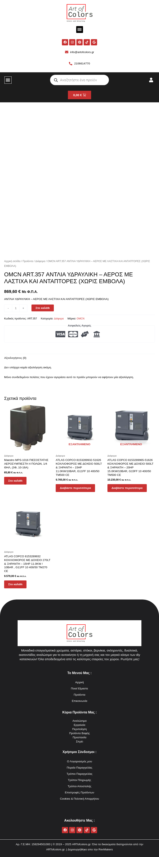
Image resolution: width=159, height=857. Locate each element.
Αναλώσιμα (79, 720)
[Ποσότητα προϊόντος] (15, 308)
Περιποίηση (79, 729)
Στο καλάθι (43, 307)
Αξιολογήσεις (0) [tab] (15, 357)
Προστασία (79, 737)
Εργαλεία (79, 724)
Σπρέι (79, 741)
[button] (79, 29)
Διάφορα (40, 261)
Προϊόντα (28, 261)
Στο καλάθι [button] (15, 480)
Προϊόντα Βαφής (79, 733)
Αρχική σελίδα (12, 261)
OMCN (80, 318)
